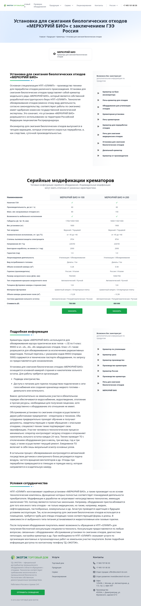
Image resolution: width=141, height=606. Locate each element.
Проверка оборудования (40, 5)
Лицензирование (84, 5)
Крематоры (60, 37)
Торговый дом (26, 5)
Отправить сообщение (28, 592)
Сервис (69, 5)
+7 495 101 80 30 (130, 5)
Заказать (72, 311)
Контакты (99, 5)
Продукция (55, 5)
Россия (113, 5)
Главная (42, 37)
